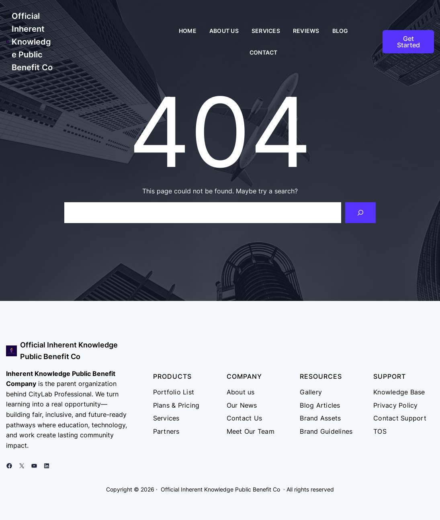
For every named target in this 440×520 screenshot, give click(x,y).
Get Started (408, 42)
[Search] (360, 212)
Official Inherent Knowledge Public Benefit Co (32, 41)
